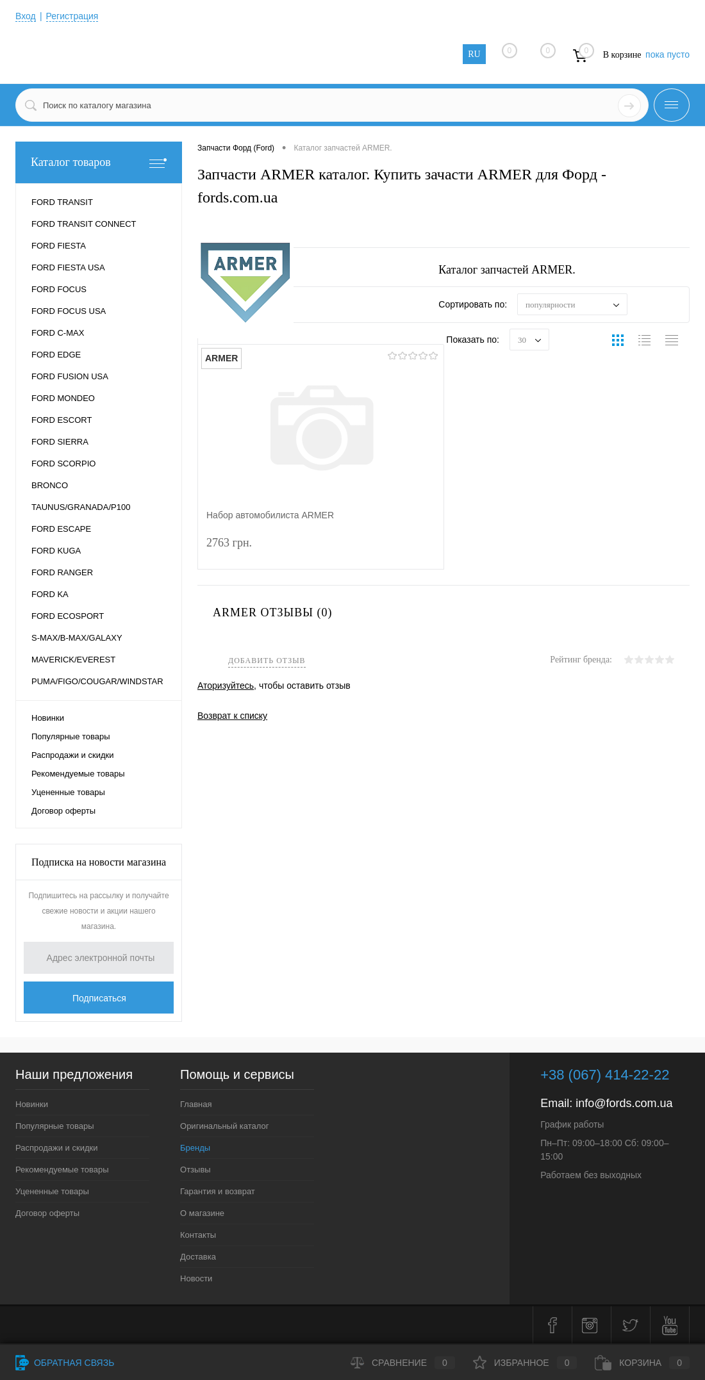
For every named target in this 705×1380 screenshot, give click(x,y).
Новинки (47, 718)
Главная (196, 1104)
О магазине (202, 1213)
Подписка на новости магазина (98, 862)
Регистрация (72, 16)
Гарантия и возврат (217, 1191)
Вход (25, 16)
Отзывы (195, 1169)
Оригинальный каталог (224, 1126)
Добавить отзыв (267, 661)
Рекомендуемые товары (78, 773)
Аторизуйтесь (225, 685)
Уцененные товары (68, 792)
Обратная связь (64, 1363)
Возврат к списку (232, 716)
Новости (196, 1278)
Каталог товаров (99, 162)
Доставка (198, 1256)
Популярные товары (70, 736)
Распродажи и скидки (72, 755)
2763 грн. (320, 550)
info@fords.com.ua (624, 1103)
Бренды (195, 1148)
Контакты (198, 1235)
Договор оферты (63, 811)
